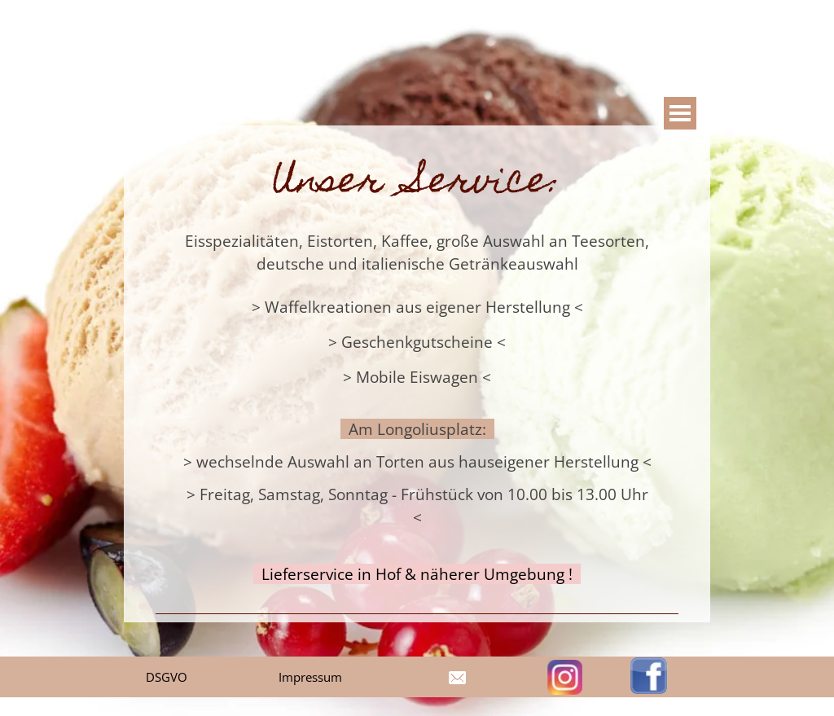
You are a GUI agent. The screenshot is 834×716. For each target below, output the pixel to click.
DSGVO (166, 677)
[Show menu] (680, 113)
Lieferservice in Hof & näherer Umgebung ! (417, 574)
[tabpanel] (417, 373)
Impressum (310, 677)
